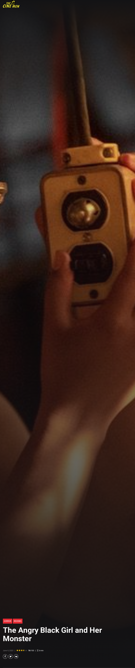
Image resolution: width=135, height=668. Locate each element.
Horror (7, 621)
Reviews (17, 621)
